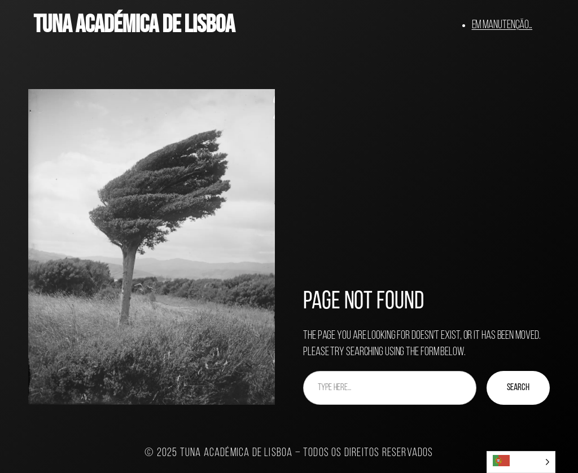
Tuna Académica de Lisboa (134, 24)
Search (518, 387)
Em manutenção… (502, 25)
